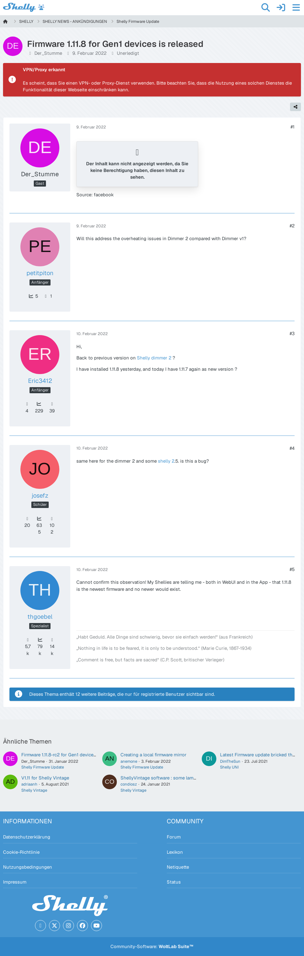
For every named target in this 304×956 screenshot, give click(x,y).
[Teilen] (295, 107)
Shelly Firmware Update (42, 767)
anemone (129, 761)
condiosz (129, 784)
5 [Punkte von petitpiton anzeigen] (33, 296)
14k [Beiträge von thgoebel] (52, 647)
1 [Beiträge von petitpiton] (47, 296)
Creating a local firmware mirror (154, 755)
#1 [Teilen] (293, 127)
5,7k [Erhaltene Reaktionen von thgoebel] (28, 647)
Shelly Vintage (34, 790)
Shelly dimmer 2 (154, 358)
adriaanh (29, 784)
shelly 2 (166, 461)
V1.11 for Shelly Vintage (45, 778)
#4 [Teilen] (292, 448)
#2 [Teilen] (292, 226)
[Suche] (266, 8)
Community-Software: (152, 946)
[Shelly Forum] (24, 7)
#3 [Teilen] (292, 333)
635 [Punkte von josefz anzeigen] (39, 525)
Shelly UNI (229, 767)
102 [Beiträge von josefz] (52, 526)
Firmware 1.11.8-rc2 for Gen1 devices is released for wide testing (88, 755)
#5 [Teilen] (292, 569)
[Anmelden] (281, 7)
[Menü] (296, 8)
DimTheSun (230, 761)
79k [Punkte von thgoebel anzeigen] (40, 646)
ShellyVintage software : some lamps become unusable (179, 778)
